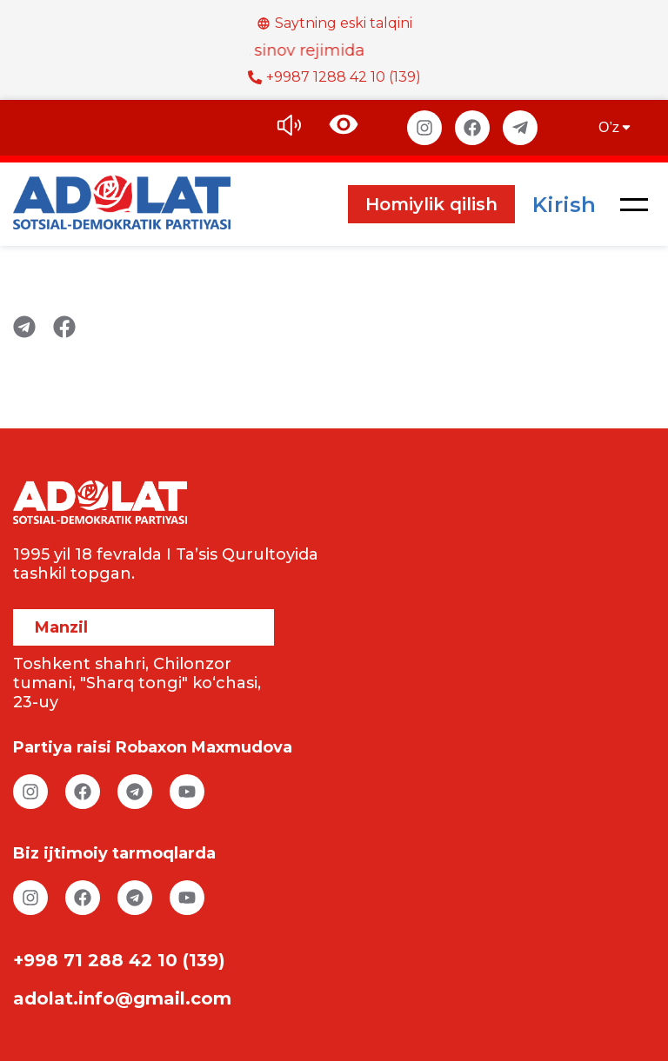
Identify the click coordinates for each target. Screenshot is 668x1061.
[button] (634, 204)
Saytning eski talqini (334, 23)
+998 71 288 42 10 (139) (119, 960)
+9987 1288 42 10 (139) (334, 77)
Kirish (564, 204)
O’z (615, 127)
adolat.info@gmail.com (122, 998)
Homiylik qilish (431, 204)
